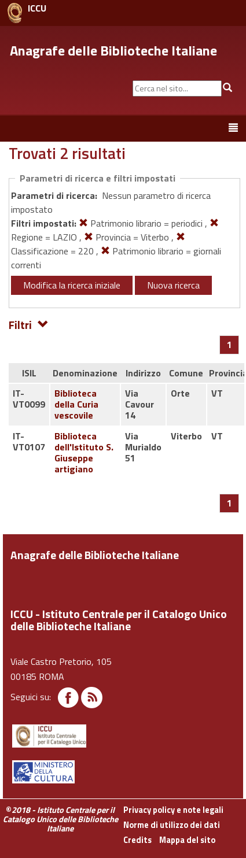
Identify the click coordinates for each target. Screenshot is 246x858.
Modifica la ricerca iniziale (71, 285)
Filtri (29, 324)
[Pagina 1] (229, 345)
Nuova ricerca (173, 285)
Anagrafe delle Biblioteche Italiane (113, 50)
